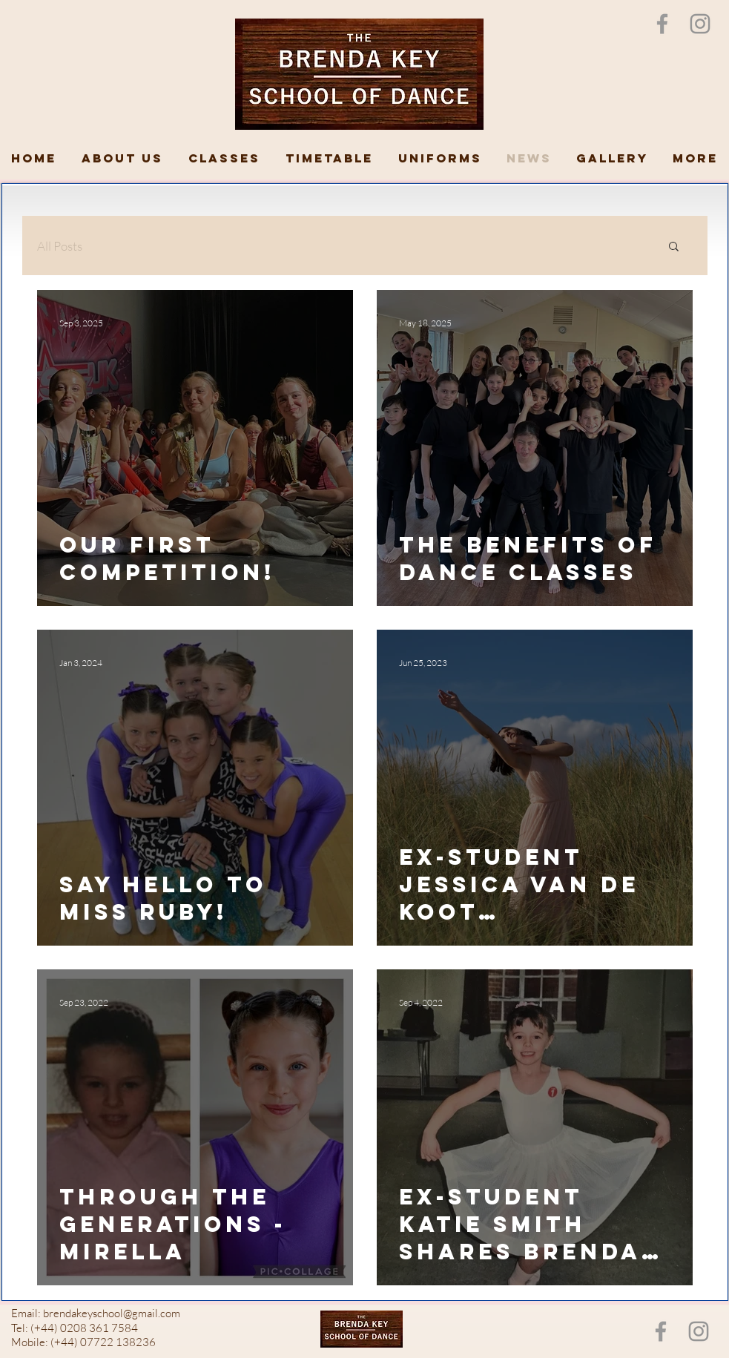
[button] (674, 247)
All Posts (59, 246)
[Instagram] (700, 23)
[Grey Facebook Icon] (662, 23)
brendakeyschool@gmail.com (111, 1313)
